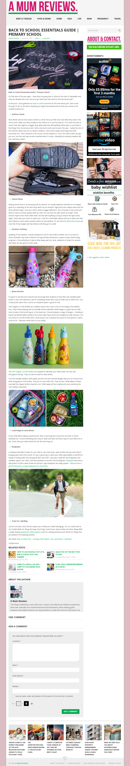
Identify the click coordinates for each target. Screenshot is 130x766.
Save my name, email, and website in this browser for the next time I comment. (44, 696)
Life (79, 19)
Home (59, 19)
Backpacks (70, 461)
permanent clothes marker (30, 532)
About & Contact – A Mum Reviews (65, 763)
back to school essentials (42, 103)
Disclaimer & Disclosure (94, 763)
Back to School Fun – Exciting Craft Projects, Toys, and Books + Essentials (44, 539)
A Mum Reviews (14, 38)
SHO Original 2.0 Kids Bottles (23, 372)
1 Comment (46, 38)
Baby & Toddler (24, 19)
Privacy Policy (114, 763)
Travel (117, 19)
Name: (15, 665)
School (37, 38)
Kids (70, 19)
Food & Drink (44, 19)
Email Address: (18, 676)
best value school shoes (71, 221)
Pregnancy (102, 19)
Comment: (16, 641)
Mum (89, 19)
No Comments (13, 560)
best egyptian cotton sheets (99, 257)
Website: (15, 686)
